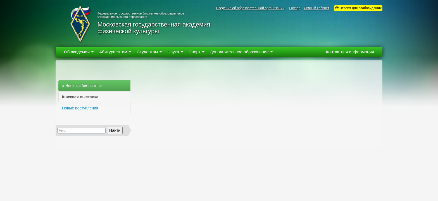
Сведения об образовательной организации (250, 8)
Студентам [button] (149, 51)
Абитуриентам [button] (115, 51)
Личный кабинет (316, 8)
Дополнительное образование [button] (241, 51)
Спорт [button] (196, 51)
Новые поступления (80, 108)
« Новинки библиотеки (82, 85)
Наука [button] (175, 51)
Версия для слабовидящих (358, 8)
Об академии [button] (79, 51)
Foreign (295, 8)
